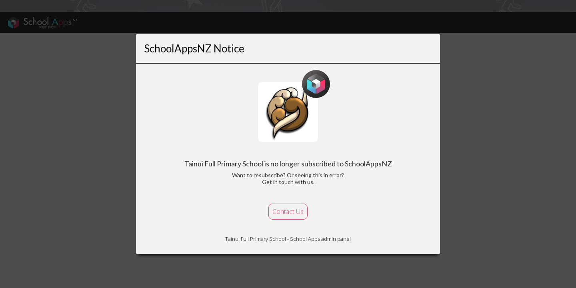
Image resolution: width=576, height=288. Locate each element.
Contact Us (288, 211)
